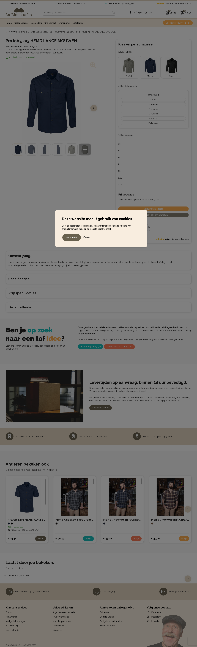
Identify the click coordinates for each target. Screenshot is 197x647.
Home (22, 32)
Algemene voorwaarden (64, 608)
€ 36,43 (59, 534)
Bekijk (40, 535)
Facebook (154, 608)
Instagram (154, 612)
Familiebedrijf (12, 621)
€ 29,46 (12, 534)
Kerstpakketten (107, 621)
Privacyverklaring (61, 613)
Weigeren (87, 236)
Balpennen (105, 608)
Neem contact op (100, 404)
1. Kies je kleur (125, 52)
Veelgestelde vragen (16, 617)
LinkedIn (153, 617)
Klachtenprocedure (62, 617)
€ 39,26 (107, 534)
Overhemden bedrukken (66, 32)
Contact (9, 608)
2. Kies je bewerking (128, 82)
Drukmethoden (13, 626)
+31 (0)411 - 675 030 (142, 12)
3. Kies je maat (125, 131)
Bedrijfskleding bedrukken (40, 32)
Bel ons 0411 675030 (91, 342)
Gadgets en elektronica (111, 617)
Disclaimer (58, 626)
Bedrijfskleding (107, 613)
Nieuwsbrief (11, 613)
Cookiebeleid (59, 621)
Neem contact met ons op (119, 342)
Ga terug (12, 31)
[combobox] (76, 12)
